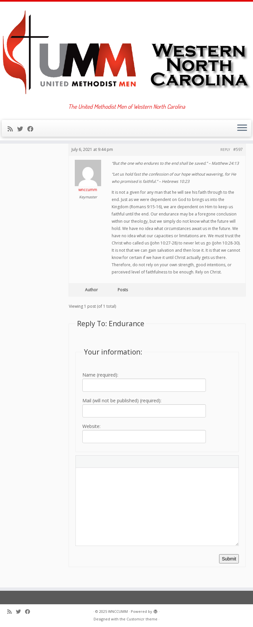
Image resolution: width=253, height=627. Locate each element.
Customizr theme (141, 618)
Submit (229, 558)
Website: (91, 426)
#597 (238, 149)
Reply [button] (225, 149)
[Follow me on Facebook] (32, 129)
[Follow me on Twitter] (22, 129)
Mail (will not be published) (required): (121, 400)
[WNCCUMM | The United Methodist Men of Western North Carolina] (126, 52)
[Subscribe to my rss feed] (12, 129)
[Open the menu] (242, 128)
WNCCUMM (118, 611)
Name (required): (100, 375)
